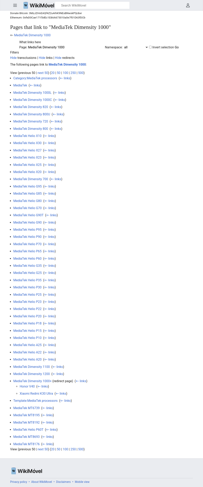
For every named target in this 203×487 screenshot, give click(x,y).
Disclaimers (63, 481)
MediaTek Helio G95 (27, 186)
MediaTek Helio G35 (27, 266)
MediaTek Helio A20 (27, 359)
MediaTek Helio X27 (27, 150)
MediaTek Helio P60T (28, 430)
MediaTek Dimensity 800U (31, 114)
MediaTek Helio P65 (27, 251)
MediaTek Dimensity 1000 (32, 35)
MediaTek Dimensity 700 (30, 179)
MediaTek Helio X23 (27, 157)
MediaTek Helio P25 (27, 295)
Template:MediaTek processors (35, 401)
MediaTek (20, 85)
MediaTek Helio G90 (27, 222)
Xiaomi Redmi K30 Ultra (36, 393)
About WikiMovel (41, 481)
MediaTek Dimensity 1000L (32, 93)
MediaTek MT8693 (26, 437)
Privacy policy (18, 481)
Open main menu (15, 5)
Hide (13, 58)
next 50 (43, 73)
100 (65, 73)
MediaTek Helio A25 (27, 345)
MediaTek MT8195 (26, 415)
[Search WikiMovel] (92, 5)
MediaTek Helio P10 (27, 338)
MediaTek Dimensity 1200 (31, 374)
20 (53, 73)
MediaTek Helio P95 (27, 230)
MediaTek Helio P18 (27, 323)
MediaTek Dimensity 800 (30, 129)
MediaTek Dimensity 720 (30, 121)
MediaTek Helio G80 (27, 201)
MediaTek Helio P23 (27, 302)
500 (80, 73)
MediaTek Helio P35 (27, 280)
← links (65, 78)
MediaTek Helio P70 (27, 244)
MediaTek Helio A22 (27, 352)
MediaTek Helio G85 (27, 193)
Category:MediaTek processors (35, 78)
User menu (188, 5)
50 (58, 73)
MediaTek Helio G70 (27, 208)
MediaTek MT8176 (26, 444)
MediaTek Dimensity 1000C (32, 100)
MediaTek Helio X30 (27, 143)
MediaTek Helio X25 (27, 165)
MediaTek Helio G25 (27, 273)
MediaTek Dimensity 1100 (31, 367)
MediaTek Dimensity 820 (30, 107)
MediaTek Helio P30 (27, 287)
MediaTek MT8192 (26, 422)
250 (73, 73)
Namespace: (114, 47)
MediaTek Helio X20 (27, 172)
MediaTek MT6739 (26, 408)
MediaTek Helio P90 (27, 237)
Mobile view (82, 481)
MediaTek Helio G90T (28, 215)
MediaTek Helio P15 (27, 331)
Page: (23, 47)
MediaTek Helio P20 (27, 316)
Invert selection (163, 47)
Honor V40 (27, 386)
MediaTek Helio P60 (27, 258)
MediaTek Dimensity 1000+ (32, 381)
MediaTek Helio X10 (27, 136)
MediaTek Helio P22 (27, 309)
